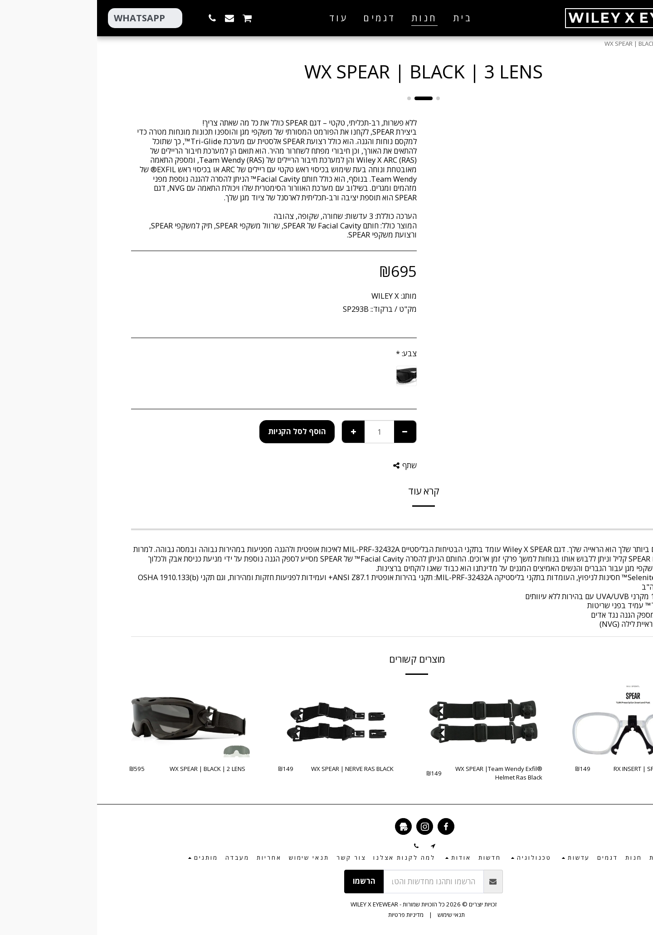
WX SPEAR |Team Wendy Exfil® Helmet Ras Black (401, 773)
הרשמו (267, 881)
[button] (202, 18)
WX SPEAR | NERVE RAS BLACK (255, 769)
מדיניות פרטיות (308, 915)
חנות (597, 43)
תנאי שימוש (354, 915)
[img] (536, 720)
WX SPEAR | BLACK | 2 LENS (110, 769)
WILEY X (288, 296)
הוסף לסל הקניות (200, 431)
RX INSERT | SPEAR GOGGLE (555, 769)
